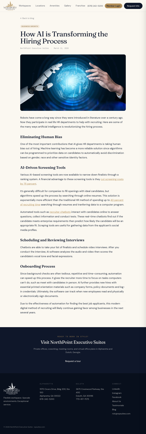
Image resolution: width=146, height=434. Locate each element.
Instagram (117, 393)
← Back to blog (27, 18)
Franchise (80, 5)
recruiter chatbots (60, 212)
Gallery (67, 5)
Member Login (114, 6)
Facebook (116, 397)
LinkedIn (116, 389)
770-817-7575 (82, 399)
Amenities (55, 5)
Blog (114, 409)
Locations (40, 5)
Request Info (133, 6)
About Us (116, 401)
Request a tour (73, 361)
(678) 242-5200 (95, 6)
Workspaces (25, 5)
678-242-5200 (47, 399)
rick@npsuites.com (121, 413)
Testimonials (118, 405)
